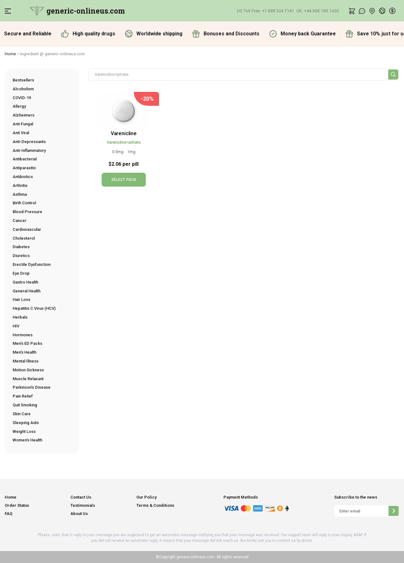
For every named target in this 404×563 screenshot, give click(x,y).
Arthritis (20, 185)
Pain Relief (23, 396)
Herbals (20, 317)
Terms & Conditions (155, 505)
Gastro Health (25, 282)
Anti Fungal (23, 124)
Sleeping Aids (26, 422)
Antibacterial (25, 159)
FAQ (8, 513)
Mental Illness (26, 361)
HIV (16, 326)
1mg (131, 151)
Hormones (23, 334)
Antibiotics (23, 176)
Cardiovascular (27, 229)
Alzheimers (23, 115)
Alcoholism (23, 89)
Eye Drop (21, 273)
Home (10, 53)
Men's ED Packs (27, 343)
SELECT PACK (123, 179)
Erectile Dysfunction (31, 264)
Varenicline (124, 133)
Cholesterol (24, 238)
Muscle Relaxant (28, 378)
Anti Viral (21, 132)
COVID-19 (22, 97)
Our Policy (146, 497)
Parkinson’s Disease (31, 387)
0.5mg (118, 151)
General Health (26, 291)
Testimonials (82, 505)
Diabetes (21, 246)
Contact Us (80, 497)
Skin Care (22, 413)
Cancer (20, 220)
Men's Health (24, 352)
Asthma (20, 194)
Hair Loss (21, 299)
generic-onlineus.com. (195, 557)
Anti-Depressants (29, 141)
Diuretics (21, 255)
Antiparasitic (24, 167)
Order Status (17, 505)
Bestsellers (23, 80)
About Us (79, 513)
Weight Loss (24, 431)
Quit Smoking (25, 405)
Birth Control (24, 203)
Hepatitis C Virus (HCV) (34, 308)
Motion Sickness (28, 370)
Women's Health (27, 440)
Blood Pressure (27, 211)
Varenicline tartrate (123, 142)
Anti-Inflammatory (29, 150)
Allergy (19, 106)
